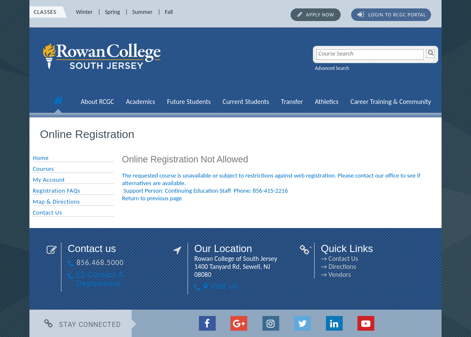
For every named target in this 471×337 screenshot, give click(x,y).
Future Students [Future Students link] (189, 102)
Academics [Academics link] (140, 102)
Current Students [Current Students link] (245, 102)
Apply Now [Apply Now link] (320, 15)
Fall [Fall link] (169, 12)
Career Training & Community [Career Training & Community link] (390, 102)
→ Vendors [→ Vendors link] (336, 275)
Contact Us (47, 212)
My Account (49, 179)
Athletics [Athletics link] (327, 102)
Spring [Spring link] (112, 12)
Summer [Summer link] (142, 12)
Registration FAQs (56, 190)
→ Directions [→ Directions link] (338, 267)
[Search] (430, 53)
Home (41, 158)
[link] (103, 73)
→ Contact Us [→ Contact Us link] (339, 259)
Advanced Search (332, 68)
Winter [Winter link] (84, 12)
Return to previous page (152, 198)
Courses (43, 168)
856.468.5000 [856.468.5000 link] (100, 262)
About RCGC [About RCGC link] (97, 102)
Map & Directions (56, 201)
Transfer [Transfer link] (292, 102)
